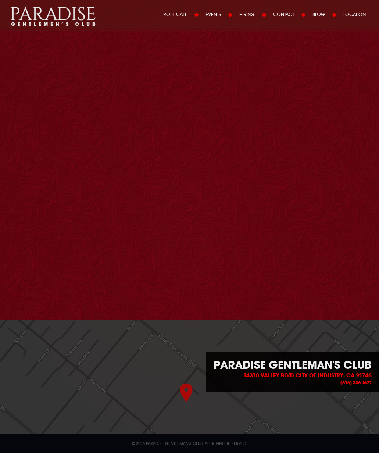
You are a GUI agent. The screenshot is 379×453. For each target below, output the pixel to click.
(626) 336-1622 (356, 382)
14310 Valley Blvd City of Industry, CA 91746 (307, 375)
